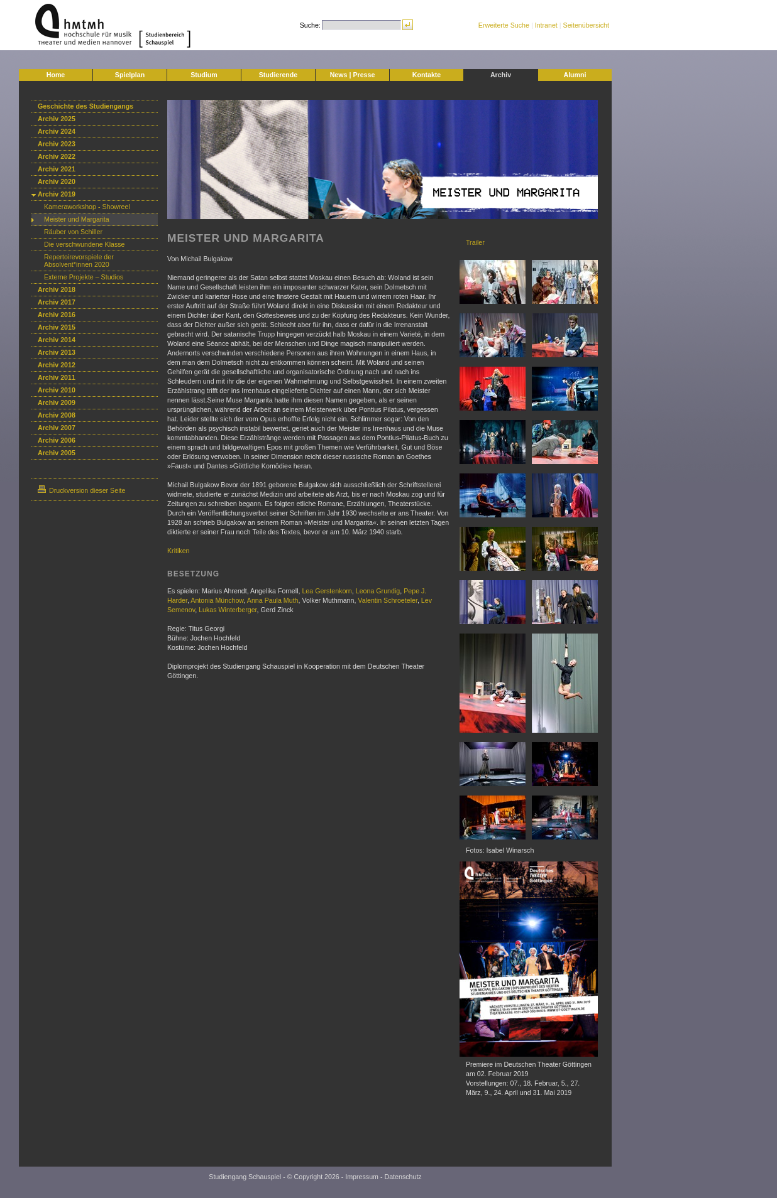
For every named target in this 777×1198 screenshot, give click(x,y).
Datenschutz (402, 1176)
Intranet (546, 25)
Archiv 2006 (56, 440)
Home (56, 74)
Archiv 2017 (56, 302)
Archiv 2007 (56, 427)
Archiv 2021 (56, 169)
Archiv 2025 (56, 118)
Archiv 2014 (56, 339)
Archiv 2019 (56, 194)
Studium (204, 74)
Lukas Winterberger (227, 609)
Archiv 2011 (56, 377)
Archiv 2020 (56, 181)
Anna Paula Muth (273, 600)
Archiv (500, 74)
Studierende (278, 74)
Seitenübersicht (586, 25)
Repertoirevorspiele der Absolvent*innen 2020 (79, 260)
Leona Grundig (378, 591)
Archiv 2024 (56, 131)
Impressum (361, 1176)
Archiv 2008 (56, 415)
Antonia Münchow (216, 600)
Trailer (475, 242)
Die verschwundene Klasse (84, 244)
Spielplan (130, 74)
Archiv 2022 (56, 156)
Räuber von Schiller (73, 231)
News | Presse (352, 74)
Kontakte (426, 74)
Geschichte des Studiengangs (85, 106)
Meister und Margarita (76, 219)
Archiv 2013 (56, 352)
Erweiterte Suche (503, 25)
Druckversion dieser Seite (81, 490)
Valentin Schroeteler (387, 600)
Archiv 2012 (56, 365)
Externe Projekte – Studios (83, 277)
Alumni (574, 74)
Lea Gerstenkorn (326, 591)
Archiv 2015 (56, 327)
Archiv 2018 (56, 289)
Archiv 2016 (56, 314)
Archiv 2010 (56, 390)
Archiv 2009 (56, 402)
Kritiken (178, 550)
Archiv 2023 (56, 144)
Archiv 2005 (56, 452)
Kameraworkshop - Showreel (87, 206)
